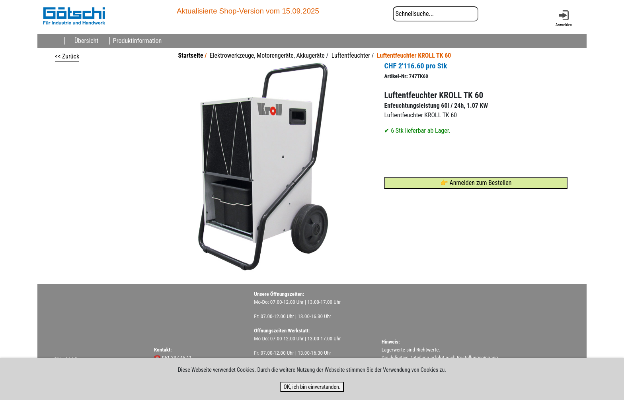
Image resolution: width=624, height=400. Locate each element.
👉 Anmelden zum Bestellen (476, 182)
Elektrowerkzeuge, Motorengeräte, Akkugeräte (267, 55)
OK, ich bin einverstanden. (311, 387)
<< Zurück (67, 56)
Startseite (190, 55)
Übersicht (86, 41)
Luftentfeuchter (351, 55)
